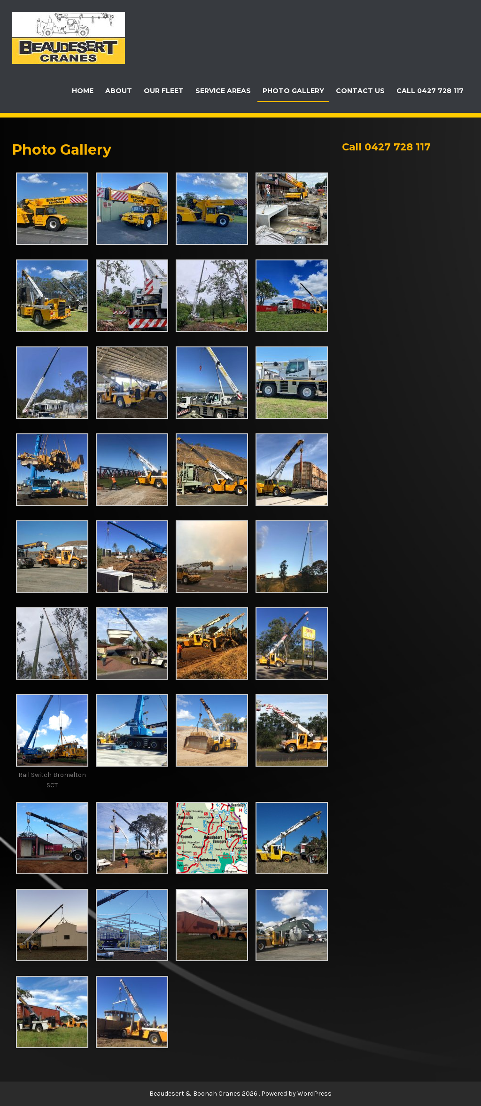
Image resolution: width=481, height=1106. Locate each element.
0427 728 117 (398, 147)
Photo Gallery (293, 90)
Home (82, 90)
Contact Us (360, 90)
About (118, 90)
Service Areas (223, 90)
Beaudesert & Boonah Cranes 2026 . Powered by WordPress (240, 1094)
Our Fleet (164, 90)
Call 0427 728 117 (430, 90)
